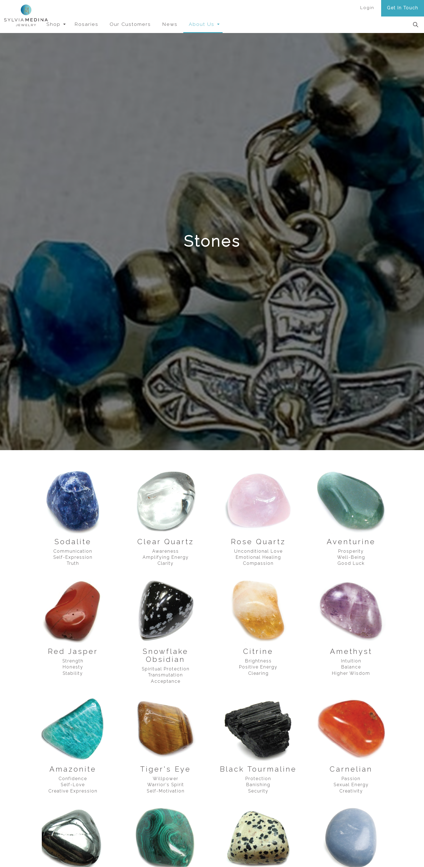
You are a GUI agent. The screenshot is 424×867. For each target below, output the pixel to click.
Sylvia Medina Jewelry (27, 16)
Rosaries (100, 24)
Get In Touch (402, 7)
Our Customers (143, 24)
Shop (67, 24)
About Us (215, 24)
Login (367, 7)
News (183, 24)
